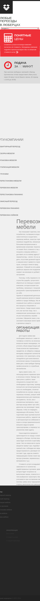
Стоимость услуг (12, 539)
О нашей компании (13, 543)
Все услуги (10, 536)
